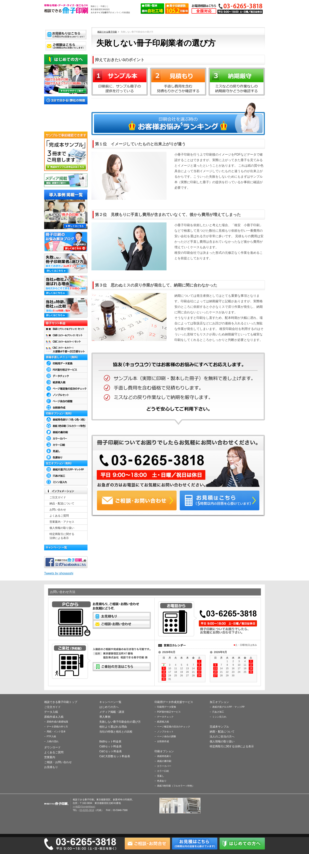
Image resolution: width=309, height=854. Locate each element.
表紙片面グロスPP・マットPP (228, 707)
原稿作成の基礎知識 (57, 721)
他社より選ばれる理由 (113, 726)
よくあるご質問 (218, 21)
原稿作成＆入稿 (155, 21)
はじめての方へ (109, 706)
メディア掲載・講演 (111, 711)
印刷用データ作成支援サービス (173, 702)
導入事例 (104, 716)
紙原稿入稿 (163, 721)
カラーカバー (164, 766)
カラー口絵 (163, 771)
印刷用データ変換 (166, 707)
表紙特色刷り (164, 756)
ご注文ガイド (91, 21)
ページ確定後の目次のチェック (173, 726)
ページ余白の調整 (166, 736)
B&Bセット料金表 (110, 741)
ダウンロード (186, 21)
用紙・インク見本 (56, 731)
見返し (160, 776)
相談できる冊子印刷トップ (60, 702)
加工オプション (219, 702)
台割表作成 (163, 741)
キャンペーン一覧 (110, 702)
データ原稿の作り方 (57, 726)
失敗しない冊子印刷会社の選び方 (120, 721)
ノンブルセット (165, 731)
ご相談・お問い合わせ (58, 762)
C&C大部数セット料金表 (114, 756)
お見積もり (51, 767)
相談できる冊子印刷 (66, 8)
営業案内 (49, 757)
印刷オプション (164, 751)
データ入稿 (123, 21)
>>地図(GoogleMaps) (84, 806)
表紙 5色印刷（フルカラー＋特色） (176, 785)
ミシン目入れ (219, 716)
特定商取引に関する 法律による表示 (61, 535)
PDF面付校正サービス (169, 711)
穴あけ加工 (218, 711)
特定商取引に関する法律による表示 (232, 746)
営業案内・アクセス (249, 21)
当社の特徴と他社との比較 (115, 731)
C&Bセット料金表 (110, 746)
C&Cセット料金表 (110, 751)
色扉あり (162, 780)
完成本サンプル (219, 726)
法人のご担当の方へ (222, 736)
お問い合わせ (57, 509)
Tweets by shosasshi (58, 573)
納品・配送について (61, 503)
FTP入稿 (51, 736)
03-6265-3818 (86, 810)
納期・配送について (222, 731)
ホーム (60, 21)
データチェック (165, 716)
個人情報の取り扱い (61, 527)
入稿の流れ (53, 741)
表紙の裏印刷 (164, 761)
